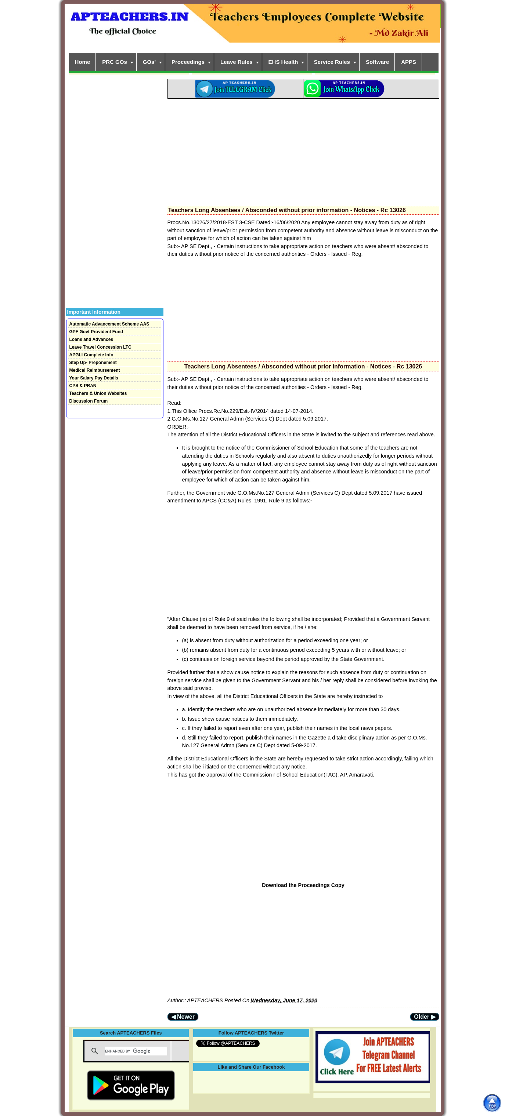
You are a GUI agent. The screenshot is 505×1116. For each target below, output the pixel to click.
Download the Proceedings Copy (303, 885)
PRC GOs (114, 62)
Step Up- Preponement (93, 362)
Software (377, 62)
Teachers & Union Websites (98, 393)
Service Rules (332, 62)
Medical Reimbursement (94, 370)
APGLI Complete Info (91, 354)
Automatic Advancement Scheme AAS (109, 324)
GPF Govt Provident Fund (96, 331)
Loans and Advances (91, 339)
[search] (136, 1051)
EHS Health (283, 62)
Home (82, 62)
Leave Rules (236, 62)
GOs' (149, 62)
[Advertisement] (303, 150)
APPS (408, 62)
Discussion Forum (88, 401)
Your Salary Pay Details (93, 378)
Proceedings (188, 62)
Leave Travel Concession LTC (100, 347)
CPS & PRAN (83, 385)
